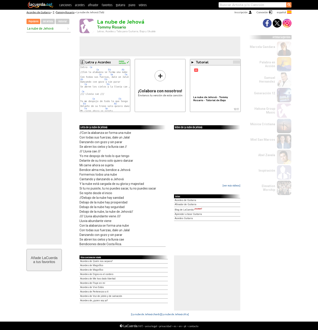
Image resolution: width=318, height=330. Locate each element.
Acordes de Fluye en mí (92, 283)
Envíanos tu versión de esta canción (160, 83)
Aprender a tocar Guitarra (188, 214)
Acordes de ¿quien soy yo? (94, 300)
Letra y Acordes (98, 62)
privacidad (165, 326)
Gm (112, 74)
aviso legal (151, 326)
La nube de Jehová (40, 28)
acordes (80, 5)
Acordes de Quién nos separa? (96, 261)
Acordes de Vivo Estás (92, 287)
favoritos (107, 5)
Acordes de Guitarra (38, 12)
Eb (120, 98)
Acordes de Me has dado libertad (97, 278)
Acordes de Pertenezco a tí (94, 291)
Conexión (262, 12)
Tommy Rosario (65, 12)
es (175, 326)
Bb (109, 69)
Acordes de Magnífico (91, 265)
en (180, 326)
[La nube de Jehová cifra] (175, 314)
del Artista (48, 21)
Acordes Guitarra (184, 218)
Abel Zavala (266, 155)
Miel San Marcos (262, 139)
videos (143, 5)
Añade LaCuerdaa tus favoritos (44, 260)
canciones (65, 5)
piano (132, 5)
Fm (126, 74)
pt (185, 326)
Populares (33, 21)
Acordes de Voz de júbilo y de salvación (101, 296)
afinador (93, 5)
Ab (123, 69)
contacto (193, 326)
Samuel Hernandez (267, 79)
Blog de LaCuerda (188, 209)
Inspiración (267, 170)
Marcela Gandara (262, 47)
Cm (91, 67)
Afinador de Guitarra (185, 204)
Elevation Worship (268, 188)
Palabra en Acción (267, 64)
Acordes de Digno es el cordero (96, 274)
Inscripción (241, 12)
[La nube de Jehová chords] (146, 314)
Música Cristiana (262, 124)
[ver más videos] (231, 185)
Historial (62, 21)
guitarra (120, 5)
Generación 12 (264, 93)
